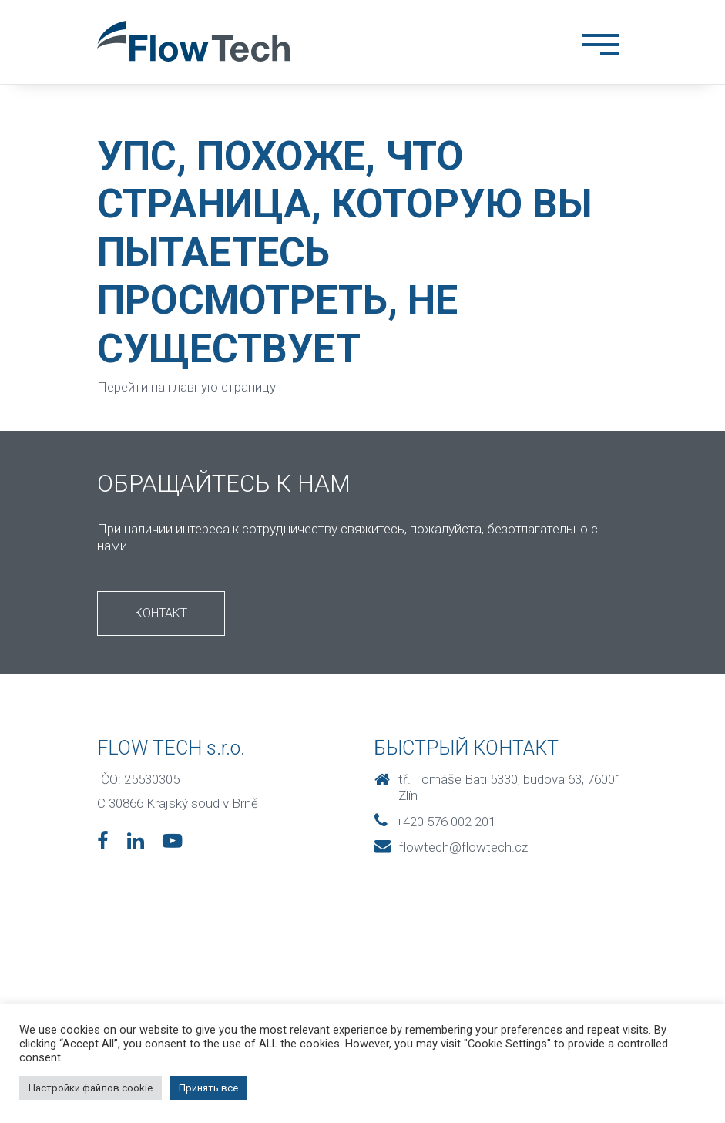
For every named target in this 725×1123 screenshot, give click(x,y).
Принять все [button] (208, 1088)
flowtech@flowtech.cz (451, 847)
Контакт (161, 613)
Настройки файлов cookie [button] (91, 1088)
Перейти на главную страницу (186, 387)
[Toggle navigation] (600, 48)
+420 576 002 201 (434, 821)
